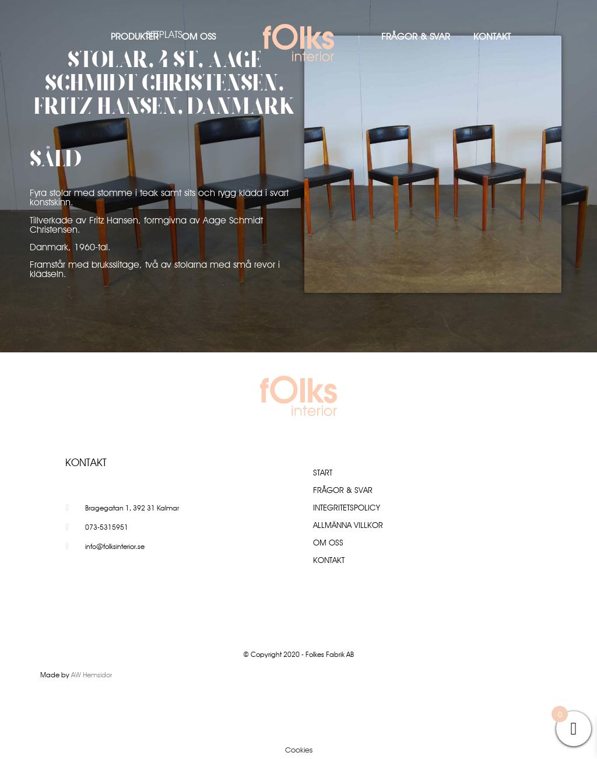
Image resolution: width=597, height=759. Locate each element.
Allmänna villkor (348, 525)
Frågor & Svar (415, 36)
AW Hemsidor (91, 674)
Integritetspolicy (346, 507)
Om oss (199, 36)
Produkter (135, 36)
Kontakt (492, 36)
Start (322, 472)
